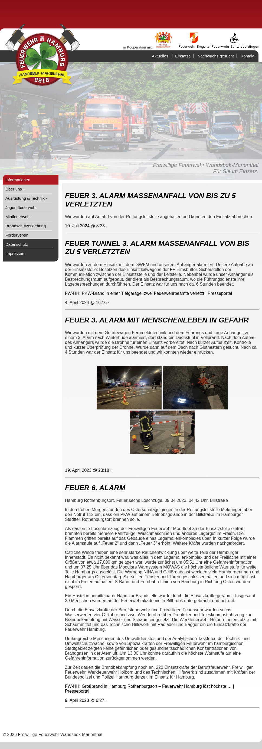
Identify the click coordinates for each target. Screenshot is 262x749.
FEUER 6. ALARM (95, 488)
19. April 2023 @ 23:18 (87, 470)
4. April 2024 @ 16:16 (86, 302)
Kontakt (247, 56)
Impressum (15, 253)
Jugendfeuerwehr (21, 207)
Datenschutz (16, 244)
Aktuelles (160, 56)
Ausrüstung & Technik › (26, 198)
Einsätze (183, 56)
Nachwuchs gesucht (216, 56)
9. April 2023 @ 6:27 (84, 700)
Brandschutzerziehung (25, 226)
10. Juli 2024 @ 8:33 (85, 226)
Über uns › (14, 189)
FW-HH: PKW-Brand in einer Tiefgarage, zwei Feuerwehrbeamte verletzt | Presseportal (148, 293)
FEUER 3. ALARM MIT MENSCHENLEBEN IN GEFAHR (157, 320)
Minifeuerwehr (18, 216)
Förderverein (16, 235)
